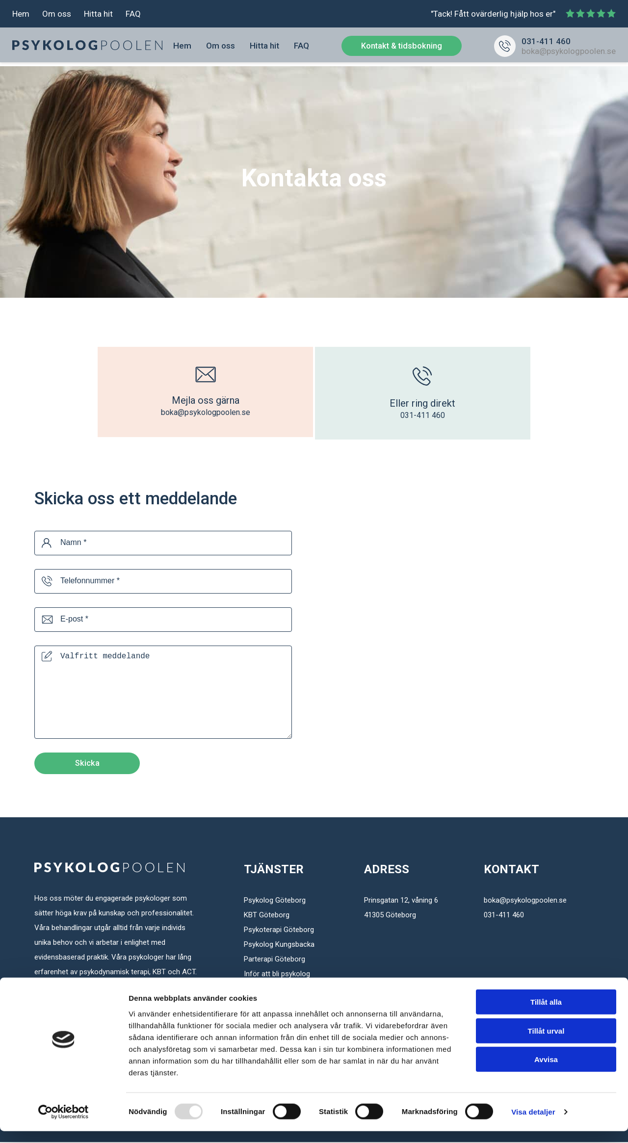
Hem (20, 15)
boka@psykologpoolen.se (569, 53)
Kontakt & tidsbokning (401, 47)
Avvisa (546, 1071)
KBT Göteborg (266, 915)
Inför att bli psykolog (277, 974)
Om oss (56, 15)
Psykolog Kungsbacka (279, 945)
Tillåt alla (546, 1014)
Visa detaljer (533, 1123)
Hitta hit (98, 15)
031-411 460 (546, 43)
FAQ (133, 15)
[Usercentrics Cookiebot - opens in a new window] (63, 1124)
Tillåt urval (546, 1043)
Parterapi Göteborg (274, 960)
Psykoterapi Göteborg (279, 930)
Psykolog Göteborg (275, 901)
